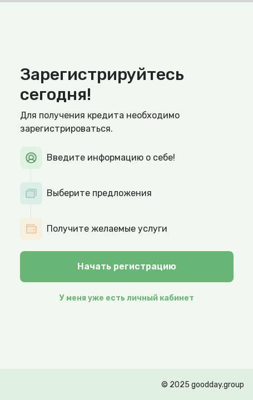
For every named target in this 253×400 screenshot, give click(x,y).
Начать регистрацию (126, 266)
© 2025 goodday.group (202, 384)
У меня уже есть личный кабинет (126, 298)
